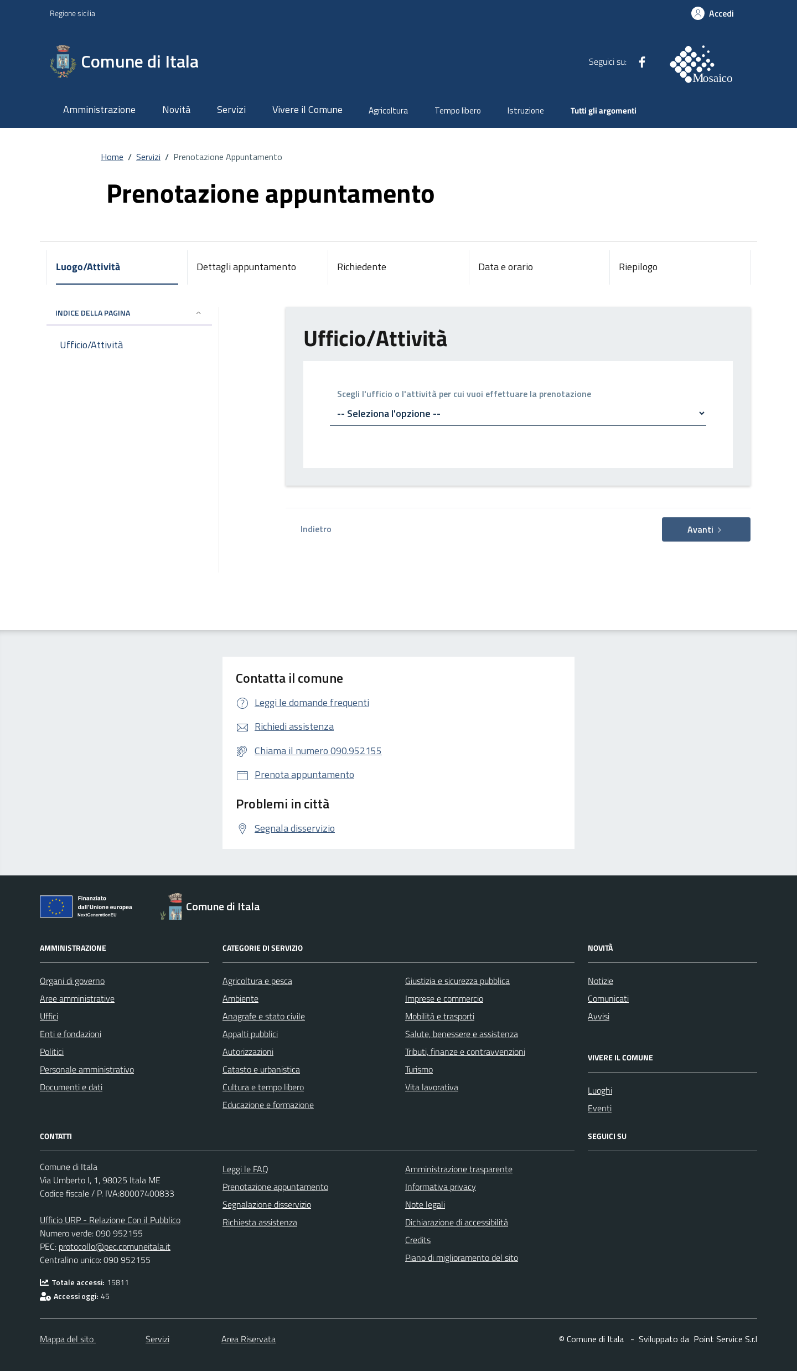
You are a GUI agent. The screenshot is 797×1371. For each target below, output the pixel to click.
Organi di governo (72, 980)
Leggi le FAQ (245, 1169)
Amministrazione (99, 109)
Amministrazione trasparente (459, 1169)
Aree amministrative (77, 998)
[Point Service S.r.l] (724, 1339)
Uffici (49, 1016)
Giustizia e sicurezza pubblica (457, 980)
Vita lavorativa (431, 1087)
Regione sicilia (72, 13)
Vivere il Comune (307, 109)
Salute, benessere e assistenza (461, 1033)
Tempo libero (457, 110)
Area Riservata (248, 1339)
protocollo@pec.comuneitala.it (114, 1246)
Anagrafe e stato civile (263, 1016)
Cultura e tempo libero (263, 1087)
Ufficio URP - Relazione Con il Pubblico (110, 1219)
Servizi (231, 109)
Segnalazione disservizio (266, 1204)
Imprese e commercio (444, 998)
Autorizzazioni (247, 1051)
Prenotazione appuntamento (275, 1186)
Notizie (600, 980)
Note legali (425, 1204)
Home (112, 156)
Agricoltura (388, 110)
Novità (176, 109)
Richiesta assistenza (259, 1222)
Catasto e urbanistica (261, 1069)
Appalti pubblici (250, 1033)
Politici (52, 1051)
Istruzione (526, 110)
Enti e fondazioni (70, 1033)
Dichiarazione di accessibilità (456, 1222)
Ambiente (240, 998)
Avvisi (598, 1016)
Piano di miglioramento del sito (461, 1257)
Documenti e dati (71, 1087)
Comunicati (608, 998)
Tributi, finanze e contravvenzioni (465, 1051)
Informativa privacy (440, 1186)
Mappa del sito (68, 1339)
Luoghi (600, 1090)
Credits (418, 1239)
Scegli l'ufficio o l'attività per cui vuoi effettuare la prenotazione (464, 394)
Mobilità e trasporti (439, 1016)
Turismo (419, 1069)
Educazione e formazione (268, 1104)
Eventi (600, 1108)
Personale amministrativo (87, 1069)
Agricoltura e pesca (257, 980)
